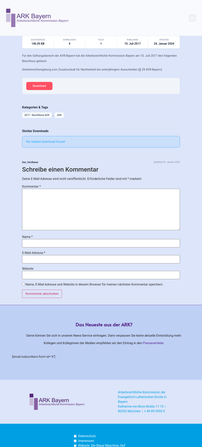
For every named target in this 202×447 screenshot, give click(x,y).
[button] (192, 18)
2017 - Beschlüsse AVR (36, 115)
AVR (59, 115)
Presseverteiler (153, 343)
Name (27, 237)
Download (39, 86)
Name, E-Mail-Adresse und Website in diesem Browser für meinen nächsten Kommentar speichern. (94, 284)
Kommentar (31, 186)
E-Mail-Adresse (33, 252)
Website (27, 268)
